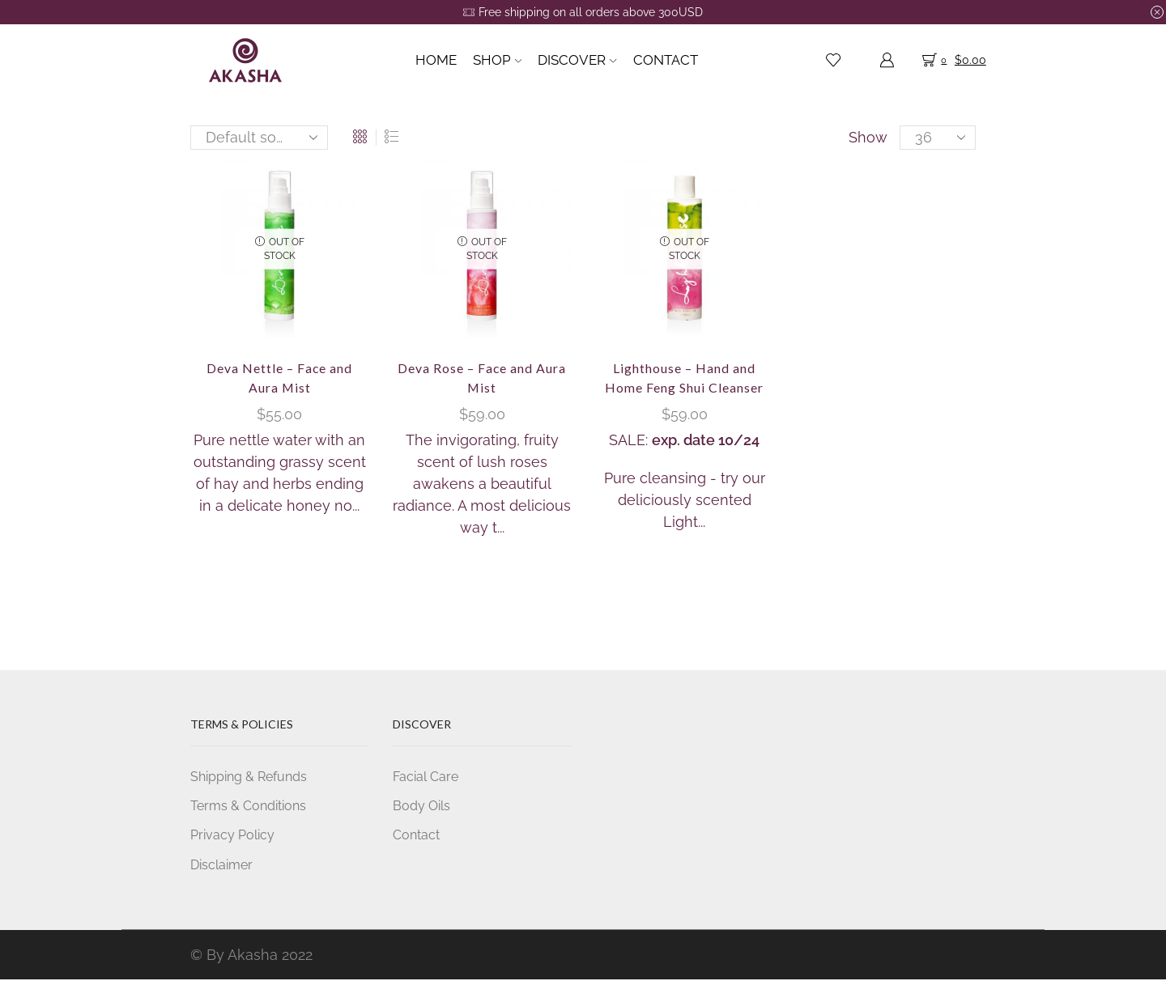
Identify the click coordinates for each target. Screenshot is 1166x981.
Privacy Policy (232, 835)
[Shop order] (259, 137)
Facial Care (425, 776)
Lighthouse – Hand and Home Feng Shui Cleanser (684, 377)
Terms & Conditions (248, 806)
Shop (497, 60)
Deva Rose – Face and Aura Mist (482, 377)
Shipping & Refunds (248, 776)
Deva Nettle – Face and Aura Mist (279, 377)
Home (436, 60)
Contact (665, 60)
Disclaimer (221, 865)
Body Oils (421, 806)
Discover (577, 60)
